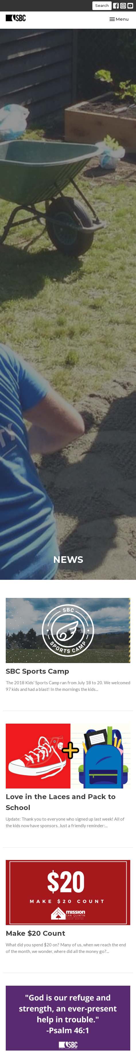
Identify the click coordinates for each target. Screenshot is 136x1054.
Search (102, 5)
